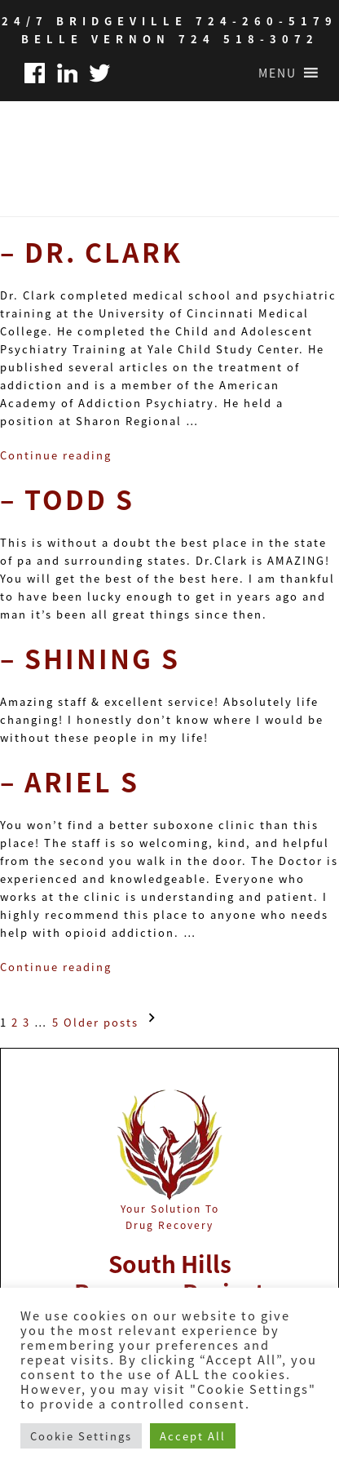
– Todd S (67, 498)
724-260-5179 (266, 21)
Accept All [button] (193, 1436)
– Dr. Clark (91, 251)
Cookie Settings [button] (81, 1436)
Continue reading (56, 455)
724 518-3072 (248, 39)
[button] (277, 72)
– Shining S (90, 658)
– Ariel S (69, 781)
